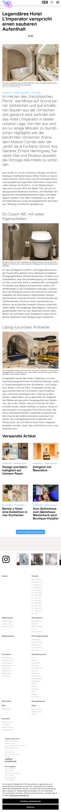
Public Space (8, 623)
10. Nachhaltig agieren (38, 608)
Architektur (37, 617)
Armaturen (7, 663)
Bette (34, 660)
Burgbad (35, 663)
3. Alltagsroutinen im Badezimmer (38, 590)
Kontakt (6, 718)
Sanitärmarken (38, 654)
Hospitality (7, 93)
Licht (34, 629)
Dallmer (35, 665)
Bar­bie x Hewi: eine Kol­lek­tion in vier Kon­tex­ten (14, 511)
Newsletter (7, 730)
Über (33, 705)
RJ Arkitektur (38, 642)
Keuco (34, 686)
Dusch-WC (36, 93)
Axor (33, 657)
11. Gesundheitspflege (38, 610)
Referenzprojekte (21, 93)
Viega (34, 694)
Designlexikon (38, 701)
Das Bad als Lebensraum (38, 579)
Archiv (34, 613)
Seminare (6, 701)
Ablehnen (30, 807)
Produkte (6, 654)
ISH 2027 (6, 709)
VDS (33, 714)
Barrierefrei (37, 631)
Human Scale (38, 582)
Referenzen (7, 617)
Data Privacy (8, 727)
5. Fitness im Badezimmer (38, 595)
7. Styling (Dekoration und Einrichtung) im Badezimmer (38, 600)
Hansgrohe (36, 678)
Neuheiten (7, 657)
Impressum (7, 722)
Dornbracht (37, 668)
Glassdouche (37, 676)
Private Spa (19, 505)
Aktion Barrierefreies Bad (38, 711)
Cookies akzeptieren (30, 801)
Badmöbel (7, 673)
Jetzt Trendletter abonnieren (30, 532)
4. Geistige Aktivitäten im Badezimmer (38, 592)
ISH (3, 705)
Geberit (35, 673)
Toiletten (6, 676)
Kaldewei (36, 681)
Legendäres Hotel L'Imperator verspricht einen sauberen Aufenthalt (27, 21)
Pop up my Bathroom (38, 709)
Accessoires (8, 660)
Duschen (6, 668)
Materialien (37, 626)
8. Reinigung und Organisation (38, 603)
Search (51, 2)
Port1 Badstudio (38, 647)
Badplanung (8, 636)
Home (5, 576)
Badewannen (8, 665)
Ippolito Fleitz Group (38, 650)
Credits (5, 724)
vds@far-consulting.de (11, 760)
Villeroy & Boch (38, 696)
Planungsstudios (39, 636)
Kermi (34, 683)
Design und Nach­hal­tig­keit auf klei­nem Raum (15, 470)
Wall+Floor (36, 621)
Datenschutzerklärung (19, 795)
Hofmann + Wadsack (38, 639)
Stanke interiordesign (38, 644)
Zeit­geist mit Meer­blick (42, 468)
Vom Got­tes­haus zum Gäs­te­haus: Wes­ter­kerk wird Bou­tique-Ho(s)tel (45, 513)
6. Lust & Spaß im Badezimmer (38, 597)
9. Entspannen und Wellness (38, 605)
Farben (34, 623)
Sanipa (34, 689)
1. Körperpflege (38, 584)
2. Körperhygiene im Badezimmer (38, 587)
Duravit (35, 670)
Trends (34, 576)
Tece (33, 691)
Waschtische (8, 670)
